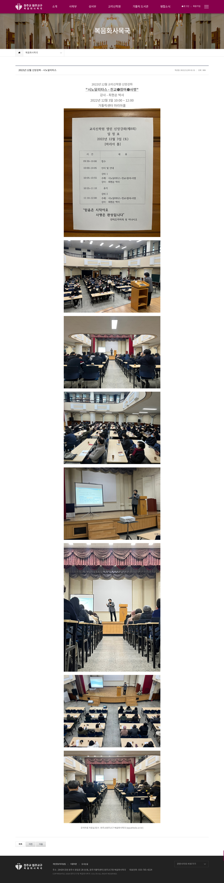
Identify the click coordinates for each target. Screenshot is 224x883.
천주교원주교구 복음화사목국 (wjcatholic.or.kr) (121, 828)
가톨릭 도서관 (140, 6)
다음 (41, 844)
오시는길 (84, 864)
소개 (54, 6)
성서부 (92, 6)
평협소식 (165, 6)
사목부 (73, 6)
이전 (30, 844)
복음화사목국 (31, 52)
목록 (20, 844)
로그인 (185, 6)
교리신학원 (114, 6)
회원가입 (197, 6)
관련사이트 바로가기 (186, 864)
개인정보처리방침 (59, 864)
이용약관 (73, 864)
